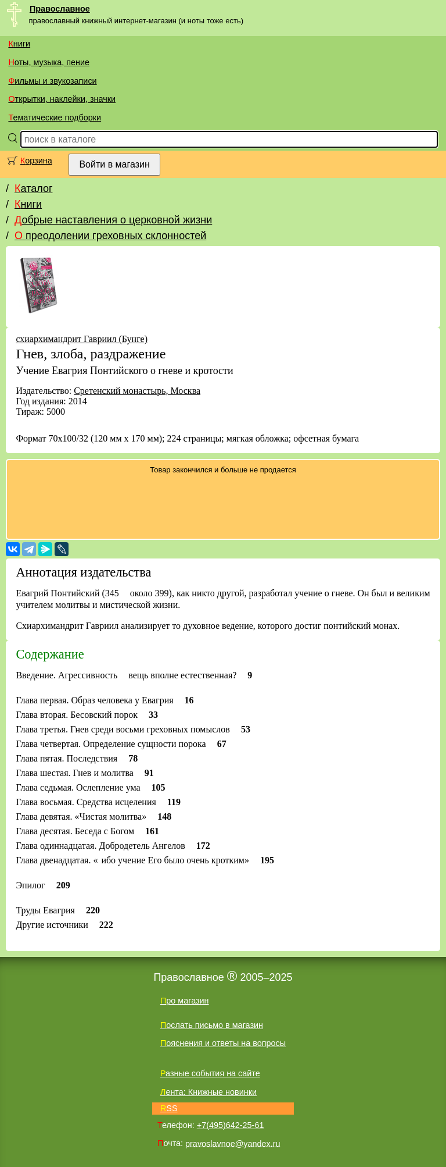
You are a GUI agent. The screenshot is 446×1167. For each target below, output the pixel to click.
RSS (169, 1108)
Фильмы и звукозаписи (52, 81)
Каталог (33, 188)
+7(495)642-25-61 (230, 1125)
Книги (19, 43)
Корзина (36, 160)
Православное (60, 8)
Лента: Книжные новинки (208, 1092)
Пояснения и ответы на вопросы (223, 1043)
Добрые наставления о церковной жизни (113, 220)
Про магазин (184, 1000)
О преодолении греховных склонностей (110, 235)
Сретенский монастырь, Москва (137, 391)
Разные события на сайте (210, 1073)
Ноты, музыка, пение (48, 62)
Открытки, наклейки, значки (62, 99)
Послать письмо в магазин (211, 1025)
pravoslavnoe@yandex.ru (232, 1143)
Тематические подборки (54, 117)
